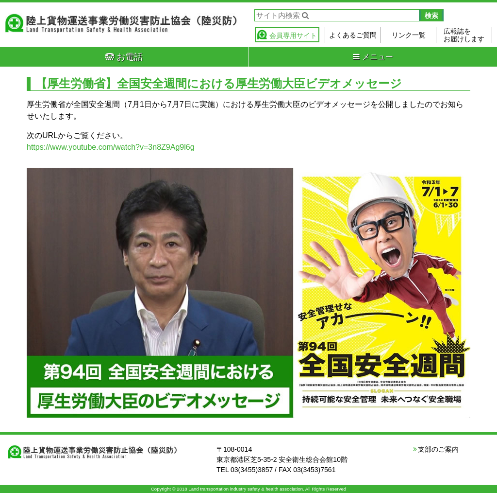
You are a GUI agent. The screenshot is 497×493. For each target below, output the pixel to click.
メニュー (373, 57)
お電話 (124, 57)
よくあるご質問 (353, 35)
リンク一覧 (409, 35)
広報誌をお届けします (464, 35)
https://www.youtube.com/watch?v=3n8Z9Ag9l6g (111, 147)
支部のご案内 (438, 449)
